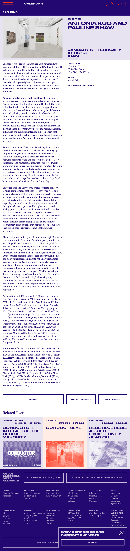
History (92, 499)
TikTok (49, 523)
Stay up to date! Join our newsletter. (97, 478)
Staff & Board (95, 496)
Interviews (7, 519)
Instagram (51, 513)
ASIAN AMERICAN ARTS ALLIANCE (12, 477)
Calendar (33, 4)
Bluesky (49, 518)
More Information (80, 85)
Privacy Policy (117, 525)
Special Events (117, 504)
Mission (92, 493)
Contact (93, 501)
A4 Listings (73, 496)
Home (6, 491)
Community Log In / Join (43, 478)
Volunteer (115, 501)
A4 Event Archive (54, 496)
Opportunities (77, 491)
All (4, 513)
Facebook (50, 516)
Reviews (6, 524)
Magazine (9, 511)
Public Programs (32, 493)
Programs (31, 491)
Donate (114, 496)
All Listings (73, 493)
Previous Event (81, 399)
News (5, 521)
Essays (6, 516)
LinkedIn (50, 521)
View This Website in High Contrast (118, 514)
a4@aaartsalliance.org (34, 513)
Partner (114, 499)
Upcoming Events (54, 493)
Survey (93, 542)
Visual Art (73, 80)
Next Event (112, 399)
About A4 (95, 491)
